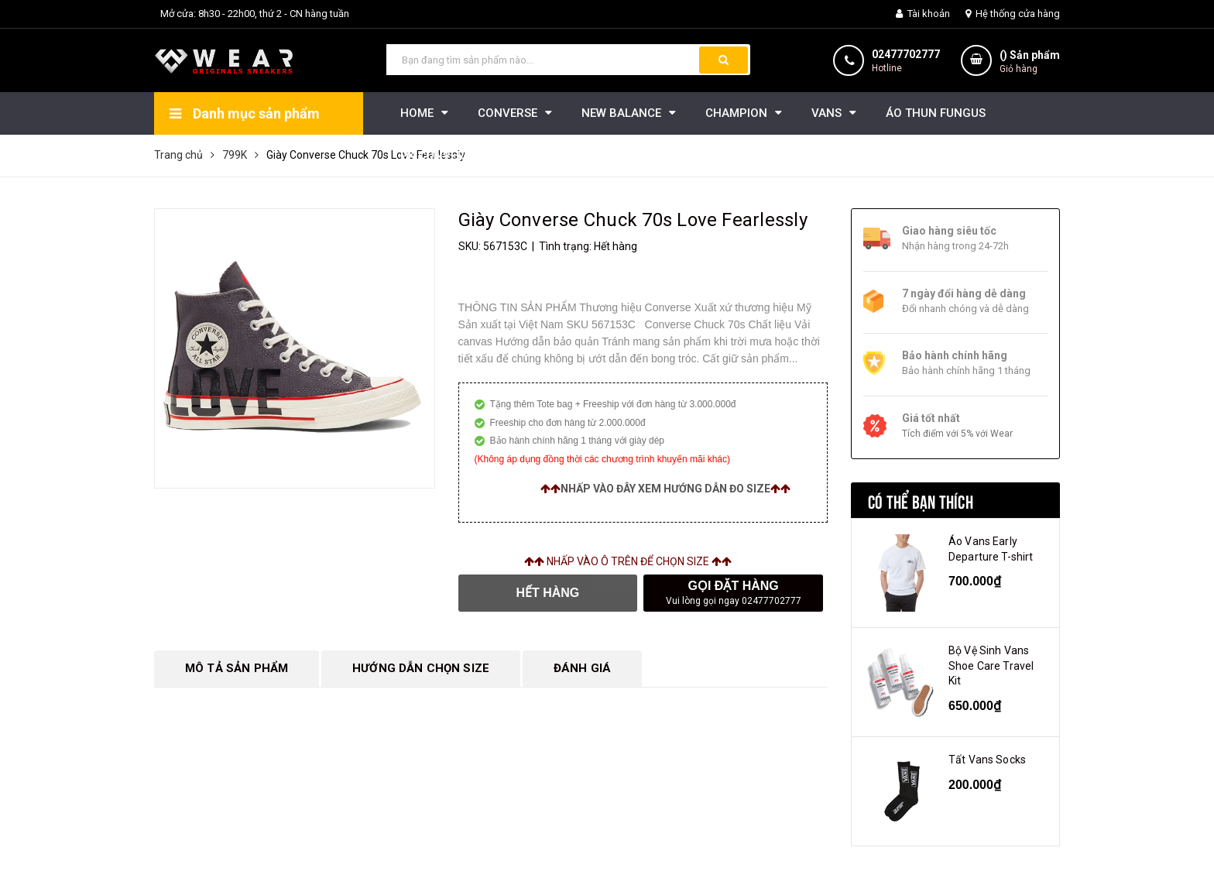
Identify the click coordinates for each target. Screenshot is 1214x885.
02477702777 (906, 54)
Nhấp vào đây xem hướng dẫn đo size (665, 488)
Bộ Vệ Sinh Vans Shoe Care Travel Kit (991, 665)
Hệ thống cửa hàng (1012, 13)
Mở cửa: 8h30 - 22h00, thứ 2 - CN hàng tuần (254, 13)
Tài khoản (923, 13)
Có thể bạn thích (920, 500)
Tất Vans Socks (987, 759)
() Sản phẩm (1030, 62)
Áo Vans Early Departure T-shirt (990, 549)
